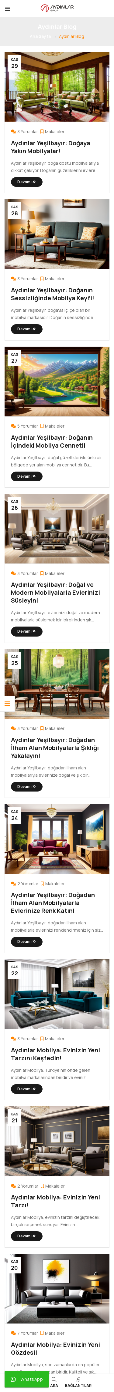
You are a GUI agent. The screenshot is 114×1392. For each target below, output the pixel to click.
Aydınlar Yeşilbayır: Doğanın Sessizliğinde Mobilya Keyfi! (52, 294)
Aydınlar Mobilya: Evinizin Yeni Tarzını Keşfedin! (55, 1054)
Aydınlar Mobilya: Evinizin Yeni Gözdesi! (55, 1348)
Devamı (26, 181)
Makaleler (54, 131)
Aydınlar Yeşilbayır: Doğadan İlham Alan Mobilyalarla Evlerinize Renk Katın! (53, 903)
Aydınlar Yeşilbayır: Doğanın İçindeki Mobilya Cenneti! (52, 441)
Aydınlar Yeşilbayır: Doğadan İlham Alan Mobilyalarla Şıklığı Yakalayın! (55, 748)
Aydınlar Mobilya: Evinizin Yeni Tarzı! (55, 1201)
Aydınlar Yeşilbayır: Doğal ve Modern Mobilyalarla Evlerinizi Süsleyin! (55, 592)
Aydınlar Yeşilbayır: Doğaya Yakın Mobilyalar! (50, 147)
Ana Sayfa (40, 36)
